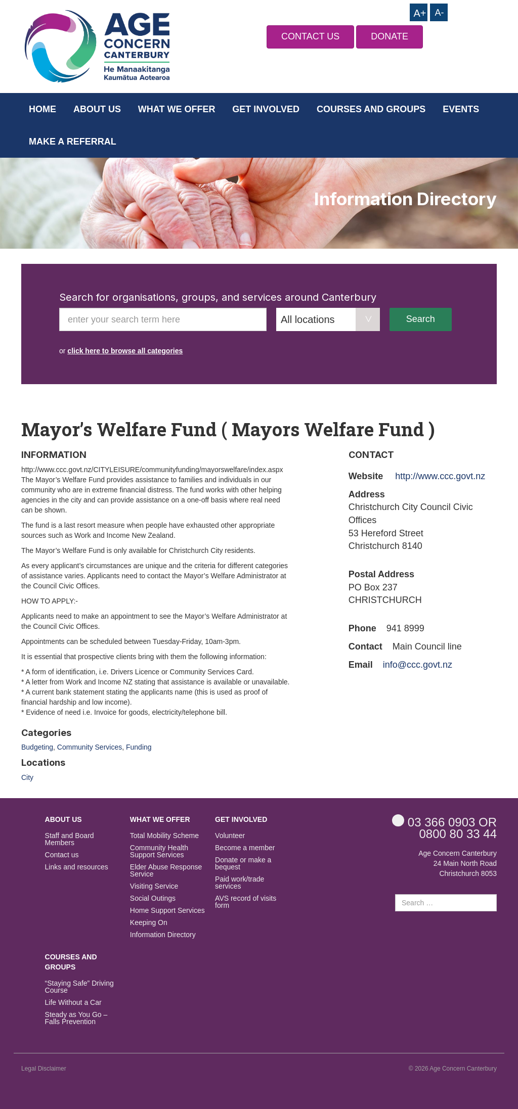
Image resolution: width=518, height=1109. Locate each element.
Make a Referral (72, 141)
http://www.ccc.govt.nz (440, 476)
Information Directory (163, 935)
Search (420, 319)
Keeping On (148, 923)
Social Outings (153, 898)
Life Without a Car (73, 1002)
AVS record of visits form (245, 902)
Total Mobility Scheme (164, 836)
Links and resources (76, 867)
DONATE (389, 36)
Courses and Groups (371, 109)
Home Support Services (167, 910)
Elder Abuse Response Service (166, 870)
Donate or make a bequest (243, 863)
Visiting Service (154, 886)
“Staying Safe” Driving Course (79, 987)
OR (444, 821)
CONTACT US (310, 36)
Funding (139, 747)
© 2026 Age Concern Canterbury (453, 1068)
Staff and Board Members (69, 839)
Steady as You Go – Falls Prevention (76, 1018)
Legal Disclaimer (43, 1068)
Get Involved (265, 109)
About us (97, 109)
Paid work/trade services (239, 882)
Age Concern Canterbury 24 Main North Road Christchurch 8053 (457, 863)
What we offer (176, 109)
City (27, 777)
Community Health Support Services (159, 851)
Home (42, 109)
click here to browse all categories (125, 351)
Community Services (89, 747)
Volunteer (230, 836)
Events (461, 109)
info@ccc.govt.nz (417, 665)
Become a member (245, 848)
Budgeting (37, 747)
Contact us (62, 855)
